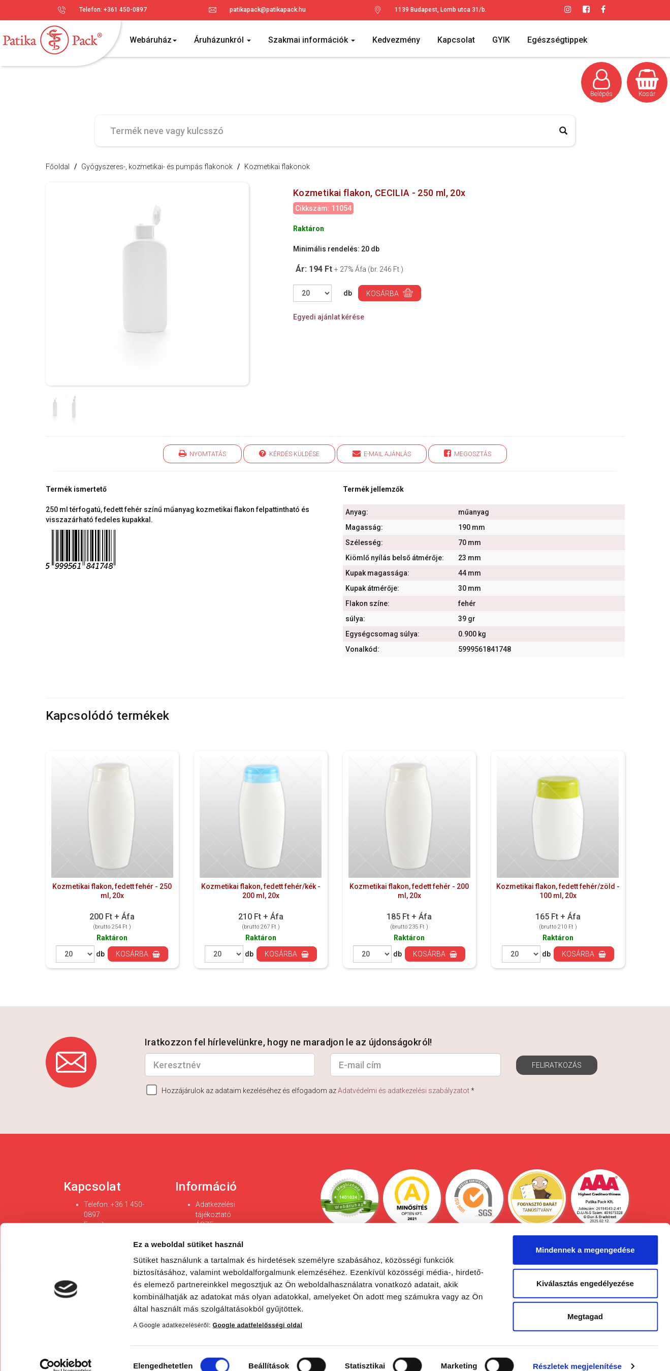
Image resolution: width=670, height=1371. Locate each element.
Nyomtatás (202, 453)
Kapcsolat (456, 40)
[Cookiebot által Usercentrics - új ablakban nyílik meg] (65, 1351)
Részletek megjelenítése (577, 1351)
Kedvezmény (396, 40)
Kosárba (389, 293)
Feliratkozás (557, 1065)
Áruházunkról (222, 40)
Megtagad (585, 1301)
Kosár (647, 83)
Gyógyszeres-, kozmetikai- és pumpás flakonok (157, 167)
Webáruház (153, 40)
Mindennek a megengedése (584, 1234)
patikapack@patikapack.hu (268, 9)
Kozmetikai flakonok (277, 167)
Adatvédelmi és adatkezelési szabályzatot (403, 1091)
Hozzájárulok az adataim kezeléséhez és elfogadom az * (310, 1090)
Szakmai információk (311, 40)
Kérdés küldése (289, 453)
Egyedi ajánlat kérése (328, 317)
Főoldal (58, 167)
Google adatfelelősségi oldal (258, 1310)
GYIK (501, 40)
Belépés (601, 83)
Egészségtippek (557, 40)
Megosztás (467, 453)
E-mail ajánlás (382, 453)
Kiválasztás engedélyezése (585, 1268)
